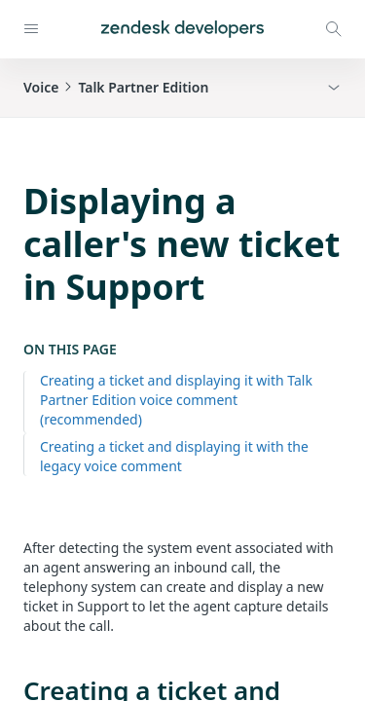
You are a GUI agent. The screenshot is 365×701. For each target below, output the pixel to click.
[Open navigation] (31, 29)
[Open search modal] (333, 29)
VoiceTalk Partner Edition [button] (115, 87)
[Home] (182, 29)
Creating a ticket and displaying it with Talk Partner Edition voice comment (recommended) (176, 399)
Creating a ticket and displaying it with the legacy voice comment (174, 456)
